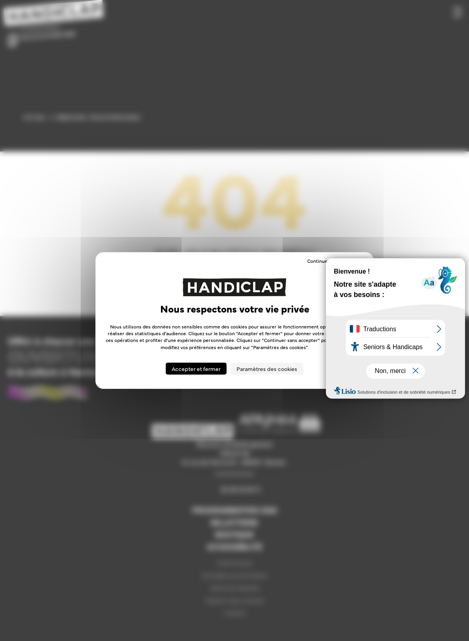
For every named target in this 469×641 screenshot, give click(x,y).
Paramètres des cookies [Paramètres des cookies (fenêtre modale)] (266, 369)
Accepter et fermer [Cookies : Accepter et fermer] (196, 369)
